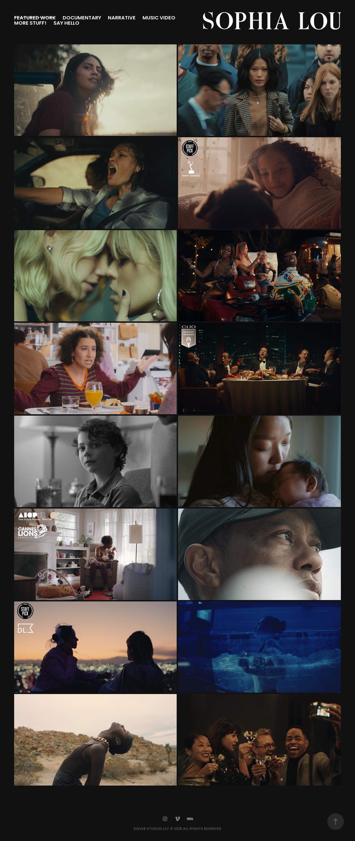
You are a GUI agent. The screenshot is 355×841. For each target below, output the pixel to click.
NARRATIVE (122, 18)
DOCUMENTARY (82, 18)
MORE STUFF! (30, 23)
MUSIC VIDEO (159, 18)
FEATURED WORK (35, 18)
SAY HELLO (66, 23)
